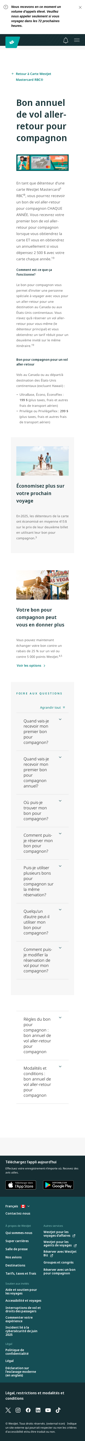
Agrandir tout (50, 707)
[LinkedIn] (38, 1409)
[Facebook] (28, 1409)
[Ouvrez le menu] (77, 40)
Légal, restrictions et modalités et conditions (34, 1395)
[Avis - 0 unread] (65, 40)
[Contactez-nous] (17, 1213)
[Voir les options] (31, 665)
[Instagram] (18, 1409)
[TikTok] (58, 1409)
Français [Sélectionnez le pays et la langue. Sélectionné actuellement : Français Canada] (17, 1206)
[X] (8, 1409)
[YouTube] (48, 1409)
